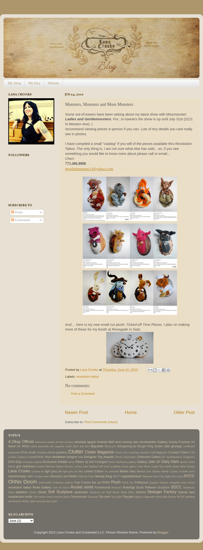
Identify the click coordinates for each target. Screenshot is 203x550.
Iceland (41, 466)
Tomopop (93, 496)
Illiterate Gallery (55, 466)
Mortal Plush (87, 476)
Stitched (140, 492)
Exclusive (49, 462)
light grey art (53, 471)
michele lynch (187, 471)
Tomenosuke (79, 496)
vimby (158, 496)
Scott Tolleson (146, 487)
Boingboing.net (126, 446)
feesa (71, 462)
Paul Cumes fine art (88, 482)
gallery (132, 462)
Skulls (42, 492)
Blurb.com (110, 446)
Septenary (189, 487)
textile (29, 496)
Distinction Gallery (149, 457)
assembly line (46, 446)
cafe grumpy (173, 446)
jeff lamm (104, 466)
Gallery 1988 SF (148, 462)
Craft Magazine (158, 452)
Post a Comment (83, 393)
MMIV (30, 476)
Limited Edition (93, 471)
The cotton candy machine (48, 496)
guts (18, 466)
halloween (28, 466)
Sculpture (164, 487)
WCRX (181, 496)
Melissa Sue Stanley (149, 471)
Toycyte (128, 496)
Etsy (19, 462)
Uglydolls (149, 496)
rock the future (60, 487)
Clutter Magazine (99, 452)
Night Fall (170, 476)
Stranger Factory (161, 492)
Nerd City (158, 476)
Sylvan (183, 492)
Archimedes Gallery (154, 442)
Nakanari (147, 476)
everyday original (32, 462)
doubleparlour (174, 457)
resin (183, 482)
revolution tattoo (87, 376)
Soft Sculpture (60, 492)
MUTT (116, 476)
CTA (192, 452)
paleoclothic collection (51, 482)
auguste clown (63, 446)
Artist (34, 446)
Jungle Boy (157, 466)
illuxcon (69, 466)
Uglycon (139, 496)
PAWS (106, 482)
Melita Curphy (170, 471)
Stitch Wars (127, 492)
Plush (116, 482)
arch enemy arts (126, 442)
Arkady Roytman (179, 442)
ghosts (184, 462)
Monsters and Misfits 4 (65, 476)
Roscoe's (116, 487)
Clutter (75, 452)
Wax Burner (169, 496)
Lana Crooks (19, 471)
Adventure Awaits (45, 442)
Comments (20, 220)
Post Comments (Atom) (101, 422)
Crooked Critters (178, 452)
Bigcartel (97, 446)
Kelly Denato (187, 466)
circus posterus (57, 452)
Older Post (184, 412)
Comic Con (121, 452)
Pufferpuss (141, 482)
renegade (174, 482)
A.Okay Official (21, 441)
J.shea (78, 466)
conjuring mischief (138, 452)
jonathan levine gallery (124, 466)
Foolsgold (101, 462)
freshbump (122, 462)
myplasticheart (131, 476)
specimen (81, 492)
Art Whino (23, 446)
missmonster (17, 476)
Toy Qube (116, 496)
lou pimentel (112, 471)
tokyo (67, 496)
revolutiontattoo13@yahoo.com (89, 169)
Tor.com (104, 496)
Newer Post (76, 412)
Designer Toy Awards (99, 457)
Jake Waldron (90, 466)
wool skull (51, 501)
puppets (153, 482)
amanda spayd (85, 442)
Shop (11, 492)
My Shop (14, 83)
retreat (191, 482)
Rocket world (82, 487)
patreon (69, 482)
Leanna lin (38, 471)
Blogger (162, 532)
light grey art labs (73, 471)
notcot (179, 476)
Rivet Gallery (42, 487)
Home (131, 412)
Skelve (33, 492)
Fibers (79, 462)
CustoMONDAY (35, 457)
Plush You (128, 482)
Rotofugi (129, 487)
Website (53, 83)
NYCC (189, 476)
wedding (190, 496)
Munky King (103, 476)
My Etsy (34, 83)
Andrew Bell (105, 442)
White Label (28, 501)
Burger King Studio (150, 446)
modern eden (42, 476)
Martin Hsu (128, 471)
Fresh (111, 462)
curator (12, 457)
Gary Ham (170, 461)
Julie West (144, 466)
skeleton (21, 492)
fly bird (89, 462)
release (164, 482)
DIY (163, 457)
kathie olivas (172, 466)
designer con (75, 457)
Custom (21, 457)
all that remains (64, 442)
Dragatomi (189, 457)
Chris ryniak (28, 452)
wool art (40, 501)
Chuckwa (42, 452)
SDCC (176, 487)
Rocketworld (102, 487)
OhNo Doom (22, 482)
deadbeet (58, 457)
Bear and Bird (81, 446)
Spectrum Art (97, 492)
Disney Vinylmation (126, 457)
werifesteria (14, 501)
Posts (17, 212)
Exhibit (62, 462)
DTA (11, 462)
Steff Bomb (112, 492)
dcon (48, 457)
